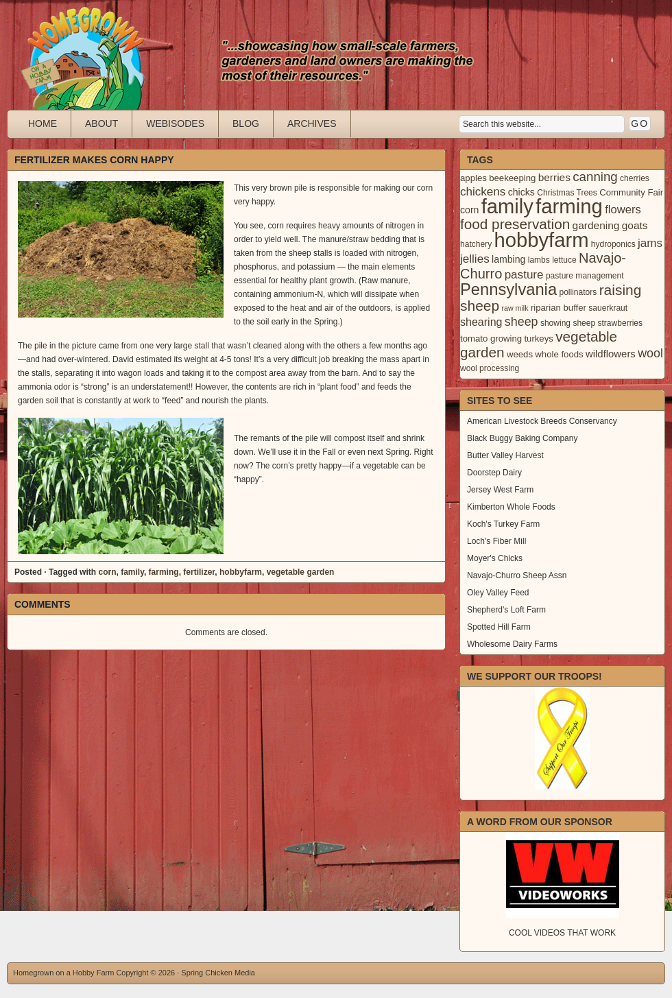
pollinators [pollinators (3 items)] (578, 292)
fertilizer (199, 572)
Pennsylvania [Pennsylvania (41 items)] (508, 289)
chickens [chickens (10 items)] (482, 191)
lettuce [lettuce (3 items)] (564, 260)
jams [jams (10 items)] (650, 243)
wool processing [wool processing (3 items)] (489, 368)
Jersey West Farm (500, 490)
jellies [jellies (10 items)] (475, 258)
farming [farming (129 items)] (569, 206)
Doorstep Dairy (494, 472)
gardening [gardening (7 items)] (596, 225)
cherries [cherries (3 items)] (634, 178)
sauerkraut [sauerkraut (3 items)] (607, 308)
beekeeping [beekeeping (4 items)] (512, 178)
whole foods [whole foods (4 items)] (559, 354)
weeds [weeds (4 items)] (520, 354)
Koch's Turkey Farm (503, 524)
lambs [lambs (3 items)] (539, 260)
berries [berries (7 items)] (554, 177)
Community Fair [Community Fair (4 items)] (631, 192)
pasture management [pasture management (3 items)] (585, 276)
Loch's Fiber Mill (496, 541)
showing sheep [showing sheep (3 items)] (567, 323)
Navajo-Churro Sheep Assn (516, 575)
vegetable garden (301, 572)
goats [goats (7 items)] (635, 225)
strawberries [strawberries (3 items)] (620, 323)
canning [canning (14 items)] (595, 176)
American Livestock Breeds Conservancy (542, 421)
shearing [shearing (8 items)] (481, 322)
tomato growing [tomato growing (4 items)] (491, 338)
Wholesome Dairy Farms (512, 644)
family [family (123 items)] (507, 206)
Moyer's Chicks (495, 558)
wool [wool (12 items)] (650, 353)
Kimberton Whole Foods (511, 507)
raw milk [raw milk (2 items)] (514, 308)
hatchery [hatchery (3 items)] (476, 244)
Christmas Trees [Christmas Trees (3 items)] (567, 193)
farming (164, 572)
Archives (312, 123)
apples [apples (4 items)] (473, 178)
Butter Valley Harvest (505, 455)
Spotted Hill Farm (499, 627)
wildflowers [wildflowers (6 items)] (611, 353)
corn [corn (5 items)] (469, 209)
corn (107, 572)
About (101, 123)
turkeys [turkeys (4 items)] (538, 338)
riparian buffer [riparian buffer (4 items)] (558, 307)
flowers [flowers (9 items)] (623, 209)
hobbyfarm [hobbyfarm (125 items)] (541, 240)
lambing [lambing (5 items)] (508, 259)
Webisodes (175, 123)
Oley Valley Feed (498, 592)
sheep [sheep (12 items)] (521, 322)
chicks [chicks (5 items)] (521, 192)
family (132, 572)
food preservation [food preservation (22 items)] (515, 224)
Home (42, 123)
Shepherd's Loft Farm (506, 610)
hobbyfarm (240, 572)
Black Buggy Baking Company (522, 438)
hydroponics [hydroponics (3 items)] (613, 244)
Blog (245, 123)
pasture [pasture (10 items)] (524, 274)
